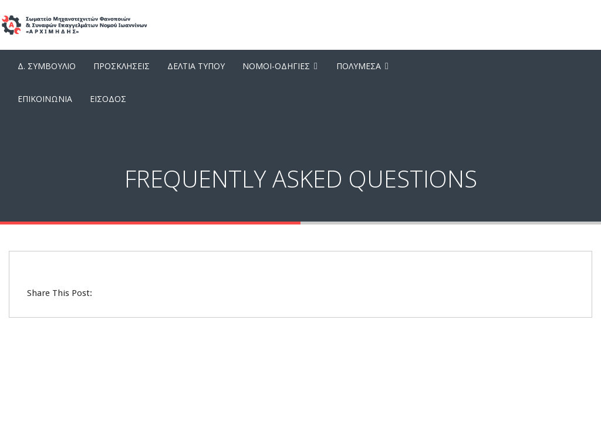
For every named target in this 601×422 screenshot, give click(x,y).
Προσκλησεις (121, 66)
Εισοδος (108, 98)
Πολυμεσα (358, 66)
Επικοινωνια (45, 98)
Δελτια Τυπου (196, 66)
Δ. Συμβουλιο (47, 66)
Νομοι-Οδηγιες (276, 66)
